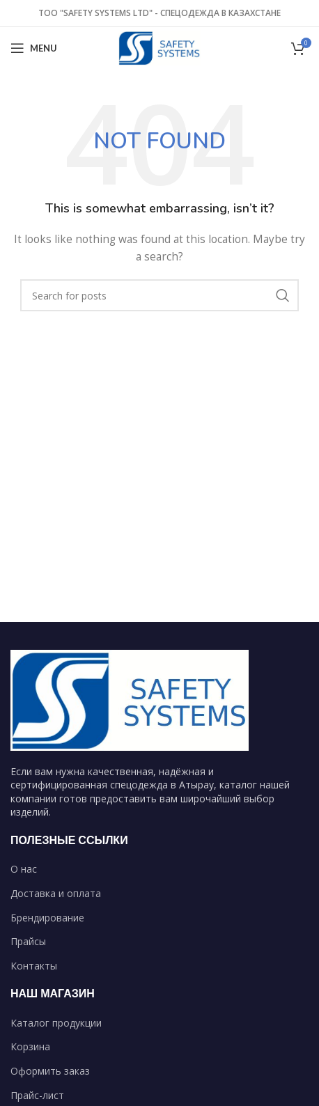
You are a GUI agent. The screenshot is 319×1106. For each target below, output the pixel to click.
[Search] (159, 295)
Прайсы (28, 941)
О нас (23, 868)
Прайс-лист (37, 1095)
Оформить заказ (50, 1070)
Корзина (30, 1046)
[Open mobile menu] (33, 48)
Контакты (33, 965)
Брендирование (47, 917)
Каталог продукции (56, 1022)
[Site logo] (159, 47)
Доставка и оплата (55, 893)
